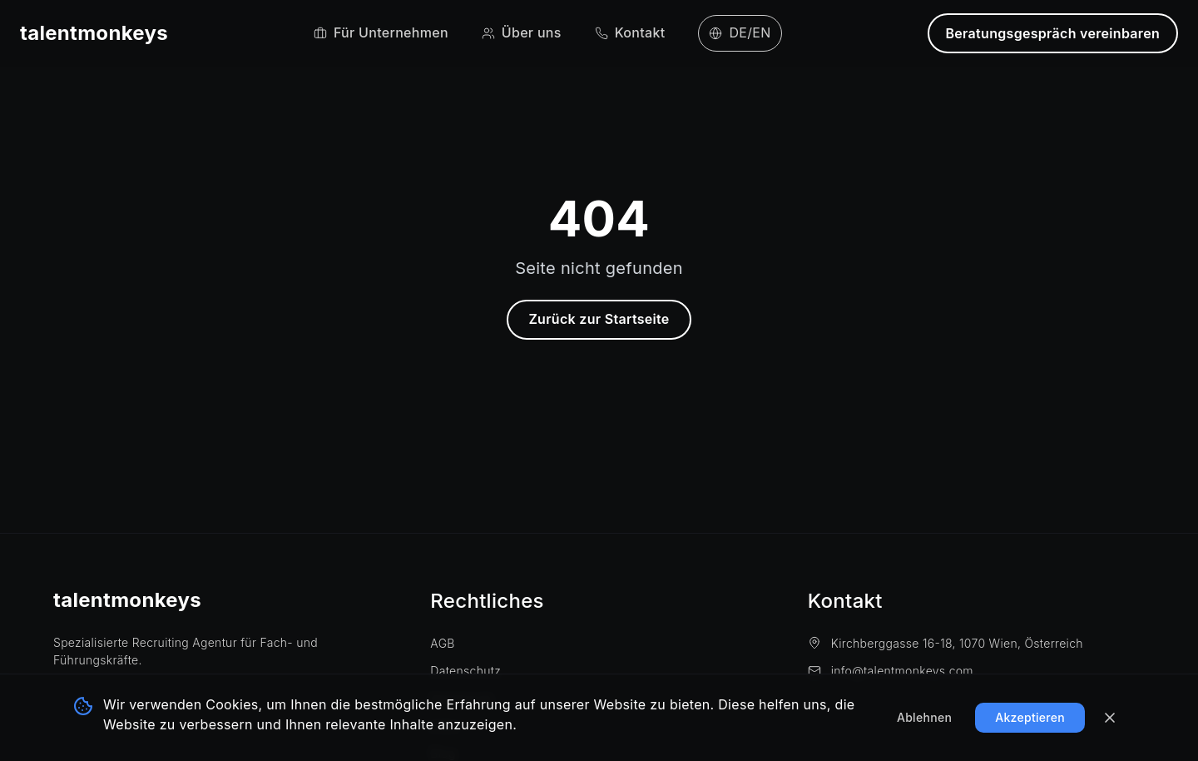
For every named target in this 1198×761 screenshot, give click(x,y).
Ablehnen (924, 717)
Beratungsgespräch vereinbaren (1053, 33)
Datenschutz (465, 671)
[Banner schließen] (1110, 718)
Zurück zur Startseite (598, 319)
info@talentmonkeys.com (890, 671)
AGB (442, 643)
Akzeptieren (1030, 717)
